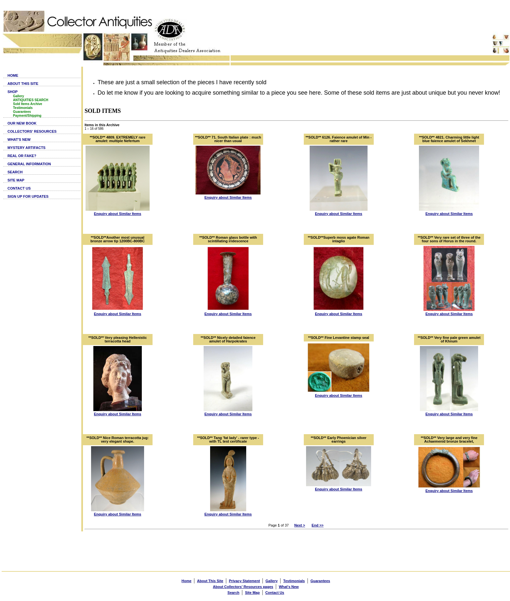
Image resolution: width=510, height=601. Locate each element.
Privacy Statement (244, 581)
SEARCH (14, 172)
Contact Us (274, 592)
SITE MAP (15, 180)
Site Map (252, 592)
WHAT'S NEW (19, 139)
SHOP (12, 92)
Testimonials (23, 108)
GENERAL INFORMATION (29, 164)
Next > (299, 525)
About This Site (210, 581)
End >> (318, 525)
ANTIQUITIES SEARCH (30, 100)
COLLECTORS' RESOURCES (32, 131)
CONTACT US (19, 188)
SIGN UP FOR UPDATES (27, 196)
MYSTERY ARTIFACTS (26, 148)
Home (186, 581)
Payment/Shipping (27, 115)
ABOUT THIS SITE (22, 84)
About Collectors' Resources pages (243, 587)
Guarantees (22, 112)
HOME (12, 75)
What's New (289, 587)
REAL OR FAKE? (21, 156)
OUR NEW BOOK (21, 123)
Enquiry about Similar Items (117, 214)
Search (233, 592)
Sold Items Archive (27, 104)
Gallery (18, 96)
